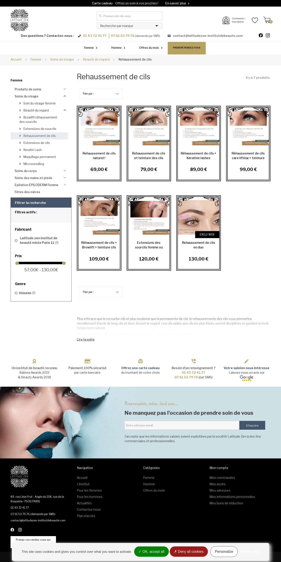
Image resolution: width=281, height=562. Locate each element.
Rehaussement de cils (39, 136)
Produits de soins (28, 89)
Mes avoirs (217, 484)
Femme (89, 47)
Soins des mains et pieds (33, 178)
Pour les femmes (89, 490)
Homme (116, 47)
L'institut (83, 484)
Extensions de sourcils (39, 129)
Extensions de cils (36, 143)
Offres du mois (149, 47)
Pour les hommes (90, 497)
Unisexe (27, 293)
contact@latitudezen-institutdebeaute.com (208, 36)
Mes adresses (220, 490)
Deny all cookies (189, 551)
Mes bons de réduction (226, 503)
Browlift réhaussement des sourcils (38, 119)
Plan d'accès (86, 516)
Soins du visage (26, 96)
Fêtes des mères (27, 192)
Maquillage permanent (39, 157)
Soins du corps (26, 171)
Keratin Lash (32, 150)
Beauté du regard (36, 110)
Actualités (84, 503)
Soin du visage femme (39, 103)
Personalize (224, 551)
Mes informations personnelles (232, 497)
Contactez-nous (89, 509)
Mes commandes (222, 477)
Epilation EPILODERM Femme (36, 185)
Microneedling (33, 164)
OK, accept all (151, 551)
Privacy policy (250, 551)
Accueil (16, 59)
